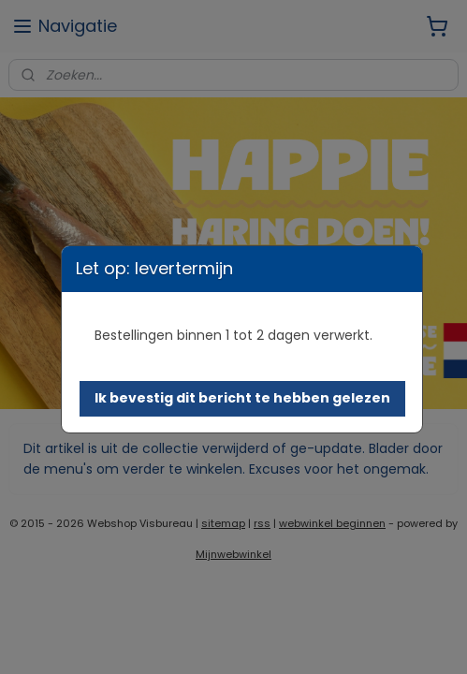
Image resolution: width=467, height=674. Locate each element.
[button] (242, 399)
